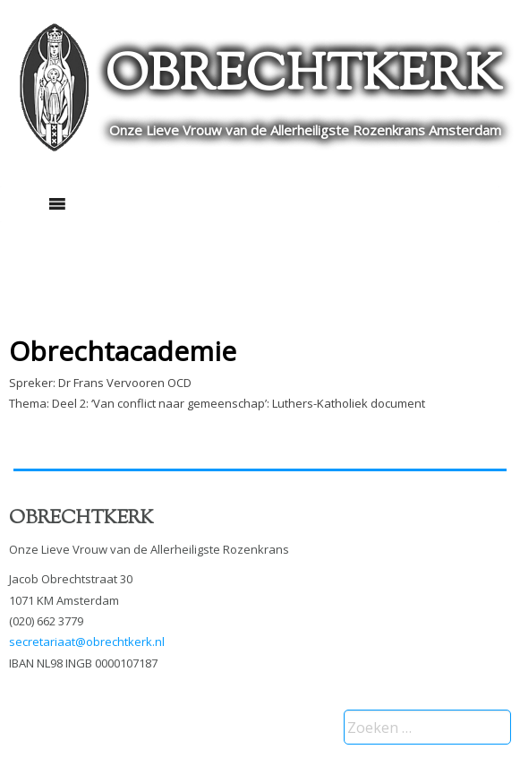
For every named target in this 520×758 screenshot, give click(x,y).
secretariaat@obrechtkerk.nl (87, 641)
